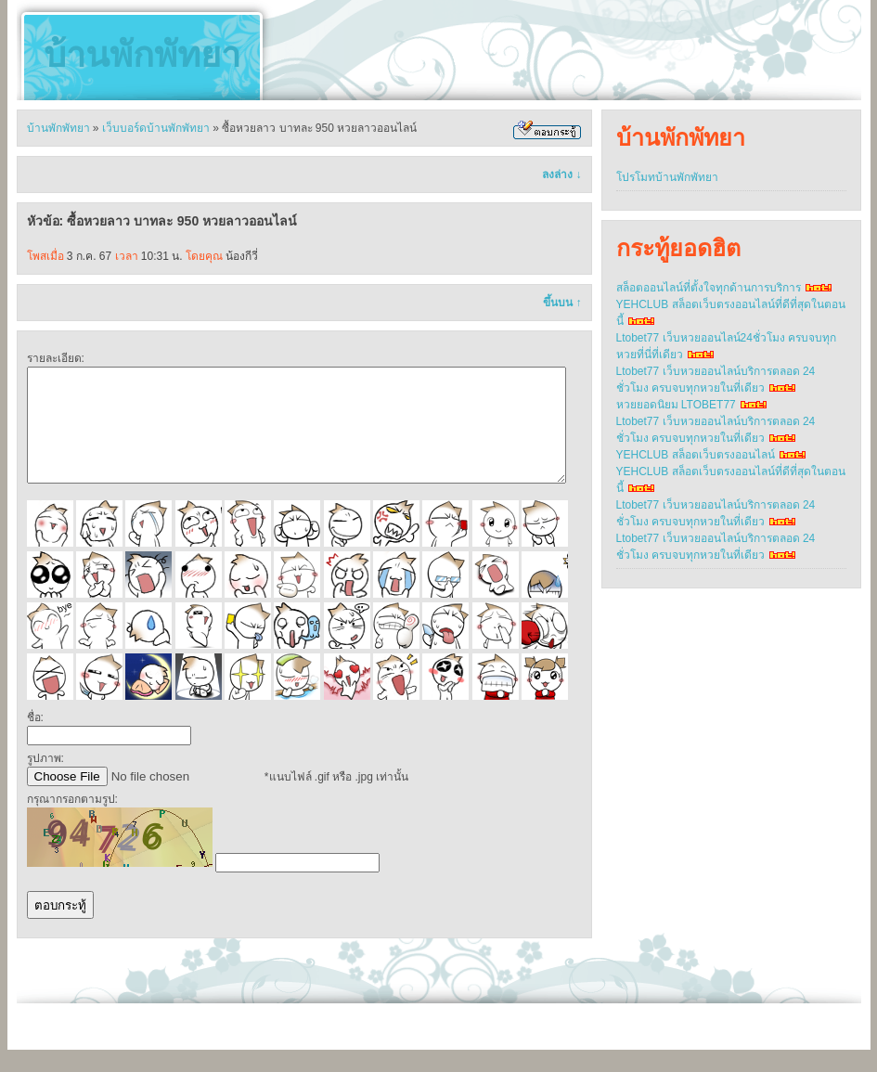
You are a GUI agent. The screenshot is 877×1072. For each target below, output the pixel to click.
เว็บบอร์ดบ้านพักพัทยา (156, 128)
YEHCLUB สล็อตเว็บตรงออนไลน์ (695, 454)
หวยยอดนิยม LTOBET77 (676, 404)
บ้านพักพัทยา (142, 54)
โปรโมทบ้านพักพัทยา (667, 177)
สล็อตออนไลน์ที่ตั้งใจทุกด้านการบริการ (708, 287)
